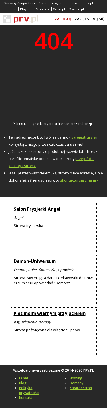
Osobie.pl (76, 9)
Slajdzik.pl (73, 3)
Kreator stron (81, 387)
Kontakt (25, 397)
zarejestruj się (83, 137)
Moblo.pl (43, 9)
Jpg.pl (89, 3)
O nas (24, 378)
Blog (23, 383)
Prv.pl (42, 3)
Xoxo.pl (59, 9)
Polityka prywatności (29, 390)
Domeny (76, 383)
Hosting (76, 378)
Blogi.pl (56, 3)
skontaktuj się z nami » (79, 180)
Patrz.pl (11, 9)
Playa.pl (26, 9)
